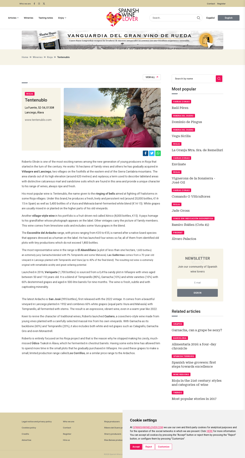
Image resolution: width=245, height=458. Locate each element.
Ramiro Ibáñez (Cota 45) (190, 225)
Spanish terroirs (183, 356)
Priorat (177, 232)
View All (152, 77)
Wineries (28, 17)
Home (25, 57)
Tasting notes (46, 17)
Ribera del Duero (183, 116)
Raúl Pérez (180, 108)
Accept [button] (136, 446)
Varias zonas (181, 101)
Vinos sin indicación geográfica (193, 218)
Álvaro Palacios (184, 239)
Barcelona (179, 338)
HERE (210, 431)
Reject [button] (148, 446)
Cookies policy (29, 427)
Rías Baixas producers (115, 440)
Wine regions (181, 374)
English (228, 18)
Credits (25, 433)
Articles (12, 17)
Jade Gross (181, 210)
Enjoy (61, 17)
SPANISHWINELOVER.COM (148, 427)
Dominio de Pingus (187, 122)
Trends (177, 392)
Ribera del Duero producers (117, 427)
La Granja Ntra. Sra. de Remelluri (197, 150)
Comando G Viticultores (191, 196)
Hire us (66, 440)
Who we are (25, 3)
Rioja (50, 57)
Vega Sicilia (181, 136)
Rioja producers (112, 421)
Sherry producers (112, 433)
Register (221, 3)
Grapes (177, 324)
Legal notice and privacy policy (37, 421)
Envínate (179, 164)
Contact (211, 3)
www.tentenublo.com (38, 119)
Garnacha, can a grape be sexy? (197, 330)
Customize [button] (163, 446)
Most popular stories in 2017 (194, 399)
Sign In (197, 293)
